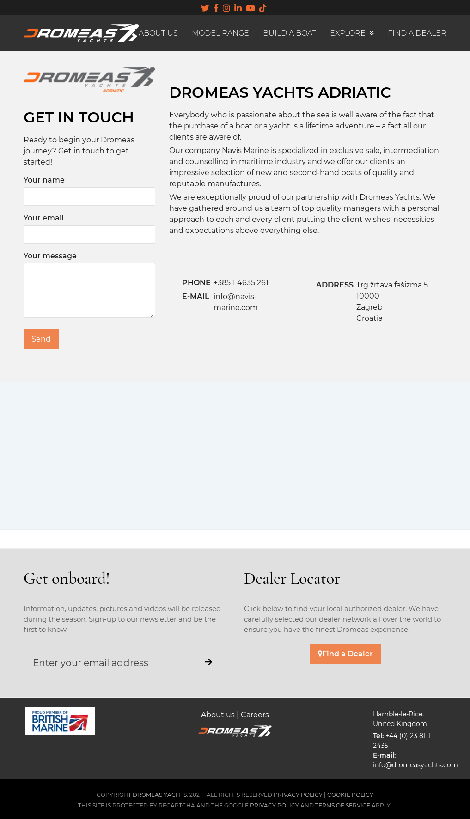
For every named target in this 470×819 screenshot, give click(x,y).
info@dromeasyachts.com (415, 765)
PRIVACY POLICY (298, 794)
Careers (255, 714)
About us (218, 714)
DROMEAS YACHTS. (160, 794)
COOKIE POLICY (350, 794)
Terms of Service (342, 805)
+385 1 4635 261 (241, 282)
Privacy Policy (274, 805)
